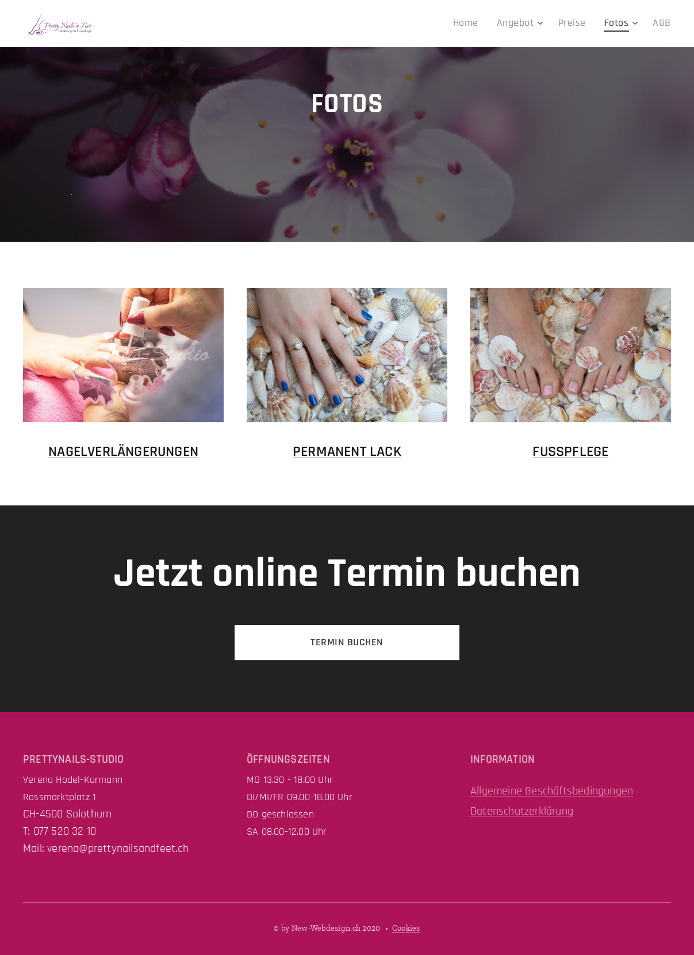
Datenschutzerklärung (521, 811)
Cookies (406, 928)
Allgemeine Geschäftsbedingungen (551, 790)
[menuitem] (481, 23)
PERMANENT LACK (347, 451)
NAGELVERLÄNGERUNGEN (123, 451)
